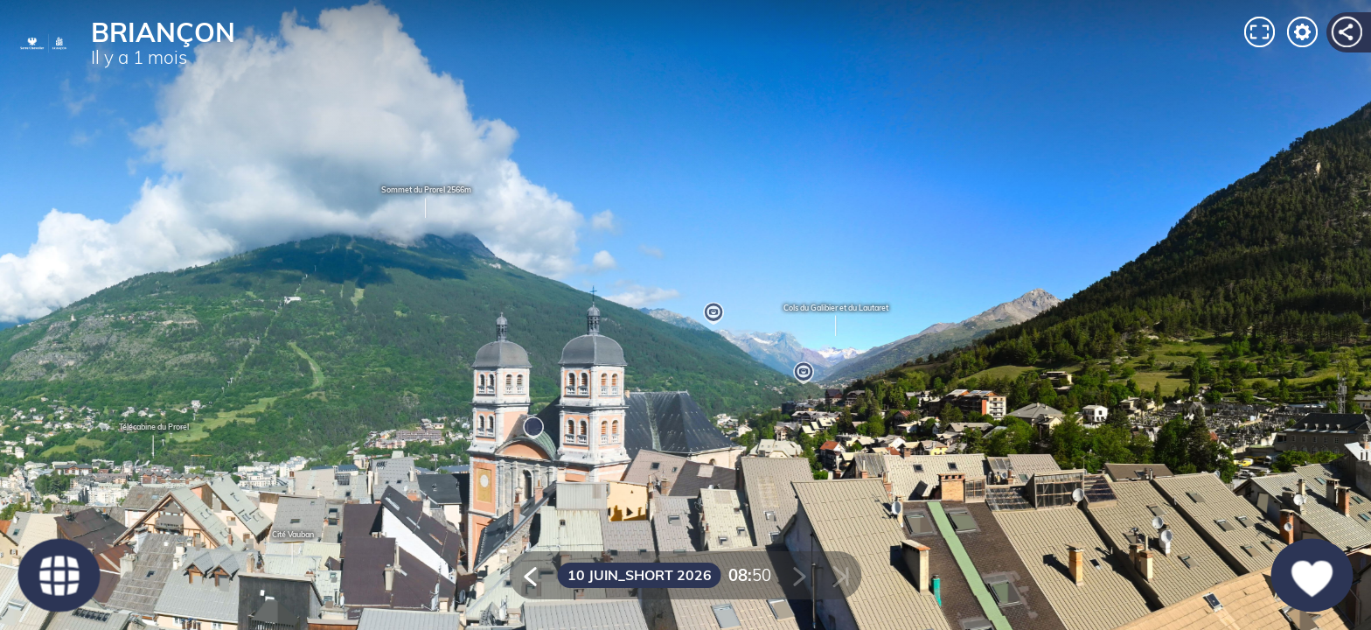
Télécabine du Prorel (154, 440)
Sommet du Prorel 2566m (426, 202)
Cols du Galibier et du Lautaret (835, 321)
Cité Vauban (293, 548)
